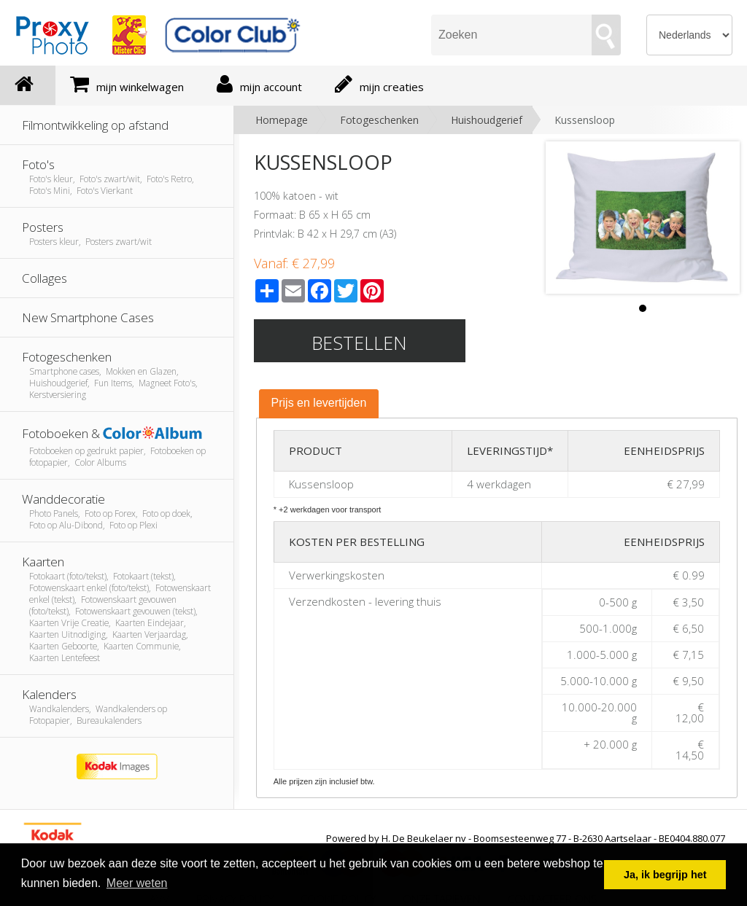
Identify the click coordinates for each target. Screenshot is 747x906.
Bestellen (359, 342)
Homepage (281, 120)
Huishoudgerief (486, 120)
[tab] (319, 403)
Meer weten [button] (137, 883)
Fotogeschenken (379, 120)
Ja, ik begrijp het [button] (665, 874)
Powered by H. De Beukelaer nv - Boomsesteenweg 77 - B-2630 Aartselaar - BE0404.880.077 (525, 838)
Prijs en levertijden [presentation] (319, 403)
